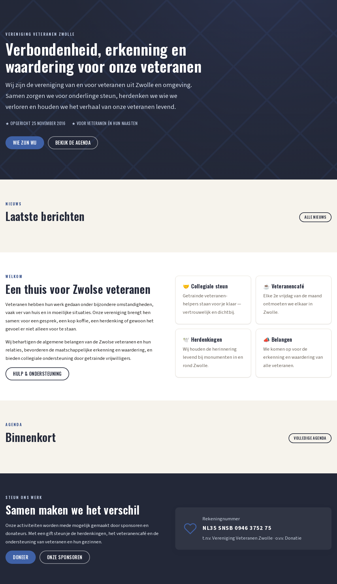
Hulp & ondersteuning (37, 373)
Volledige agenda (310, 438)
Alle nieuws (315, 217)
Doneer (20, 557)
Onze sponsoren (64, 557)
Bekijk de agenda (73, 142)
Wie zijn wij (25, 142)
